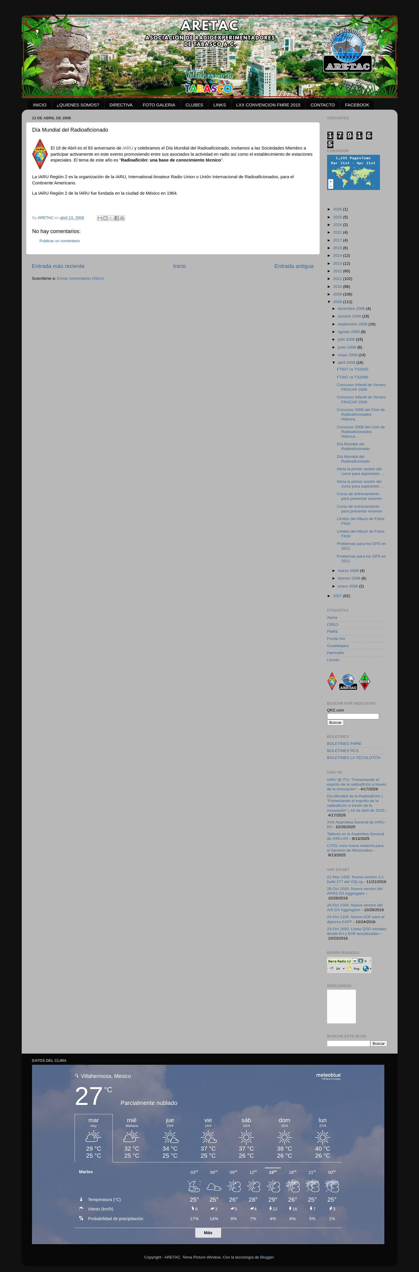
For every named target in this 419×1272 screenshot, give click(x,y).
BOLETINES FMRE (344, 743)
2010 (338, 286)
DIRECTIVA (121, 104)
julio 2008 (347, 339)
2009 (338, 294)
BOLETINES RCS (343, 750)
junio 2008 (347, 347)
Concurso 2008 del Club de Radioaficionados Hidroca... (361, 414)
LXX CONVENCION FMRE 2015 (268, 104)
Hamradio (335, 653)
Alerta (332, 617)
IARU (128, 148)
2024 (338, 225)
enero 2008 (348, 586)
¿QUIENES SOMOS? (78, 104)
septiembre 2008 (353, 324)
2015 (338, 248)
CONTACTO (323, 104)
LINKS (219, 104)
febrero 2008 (349, 578)
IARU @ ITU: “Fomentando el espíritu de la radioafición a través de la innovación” (356, 784)
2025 (338, 217)
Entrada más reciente (58, 266)
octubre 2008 (350, 316)
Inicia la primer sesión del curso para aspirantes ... (360, 471)
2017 (338, 240)
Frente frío (336, 638)
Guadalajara (338, 645)
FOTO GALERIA (159, 104)
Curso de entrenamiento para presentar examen (359, 496)
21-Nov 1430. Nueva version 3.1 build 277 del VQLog (355, 879)
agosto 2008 (349, 332)
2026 (338, 209)
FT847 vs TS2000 (352, 369)
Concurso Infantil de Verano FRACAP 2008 (361, 387)
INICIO (39, 104)
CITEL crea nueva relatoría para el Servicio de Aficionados (355, 847)
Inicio (179, 266)
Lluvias (333, 660)
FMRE (332, 631)
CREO (333, 624)
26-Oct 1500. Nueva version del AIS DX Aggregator (355, 907)
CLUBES (194, 104)
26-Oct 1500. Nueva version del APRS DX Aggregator (355, 891)
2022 (338, 232)
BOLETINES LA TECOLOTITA (354, 757)
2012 (338, 271)
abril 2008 (347, 362)
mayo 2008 (348, 355)
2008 (338, 302)
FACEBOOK (357, 104)
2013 (338, 263)
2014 (338, 255)
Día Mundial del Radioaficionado (353, 446)
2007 (338, 596)
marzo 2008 (349, 570)
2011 (338, 278)
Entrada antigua (294, 266)
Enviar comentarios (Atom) (80, 278)
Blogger (267, 1257)
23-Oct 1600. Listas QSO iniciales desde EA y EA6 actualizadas (357, 931)
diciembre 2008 (352, 308)
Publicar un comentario (60, 241)
